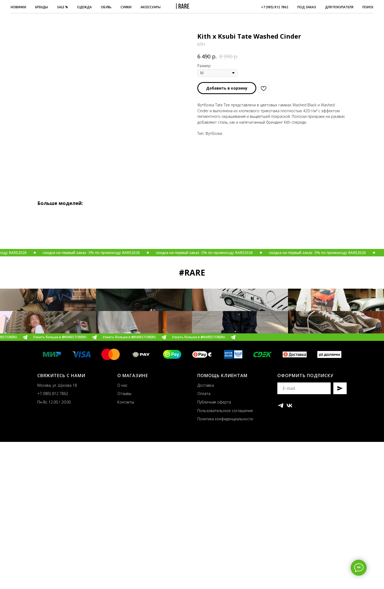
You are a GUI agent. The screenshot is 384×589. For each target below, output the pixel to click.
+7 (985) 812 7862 (274, 7)
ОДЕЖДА (84, 7)
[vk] (289, 552)
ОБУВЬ (106, 7)
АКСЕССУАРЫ (151, 7)
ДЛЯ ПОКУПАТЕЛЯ (339, 7)
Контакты (125, 548)
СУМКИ (126, 7)
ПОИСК (367, 7)
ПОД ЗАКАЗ (306, 7)
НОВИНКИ (18, 7)
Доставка (205, 532)
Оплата (203, 540)
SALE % (62, 7)
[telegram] (280, 552)
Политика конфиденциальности (225, 565)
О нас (122, 532)
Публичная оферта (214, 548)
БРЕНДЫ (41, 7)
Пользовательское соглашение (225, 557)
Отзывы (124, 540)
